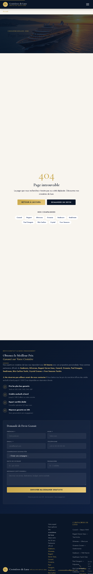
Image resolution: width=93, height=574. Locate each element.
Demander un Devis (61, 202)
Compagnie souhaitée (17, 452)
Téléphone (52, 441)
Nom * (50, 431)
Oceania (50, 217)
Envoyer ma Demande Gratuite (46, 490)
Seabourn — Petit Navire (81, 553)
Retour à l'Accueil (31, 202)
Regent (29, 217)
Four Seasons (65, 222)
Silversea (39, 217)
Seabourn (60, 217)
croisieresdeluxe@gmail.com (68, 570)
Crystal (52, 222)
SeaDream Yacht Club (80, 557)
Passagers (52, 461)
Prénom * (11, 431)
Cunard (19, 217)
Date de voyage (14, 461)
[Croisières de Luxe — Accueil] (15, 4)
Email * (10, 441)
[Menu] (87, 4)
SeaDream (72, 217)
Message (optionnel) (16, 471)
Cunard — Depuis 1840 (81, 530)
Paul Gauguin (28, 222)
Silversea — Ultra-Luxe (80, 541)
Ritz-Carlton (42, 222)
